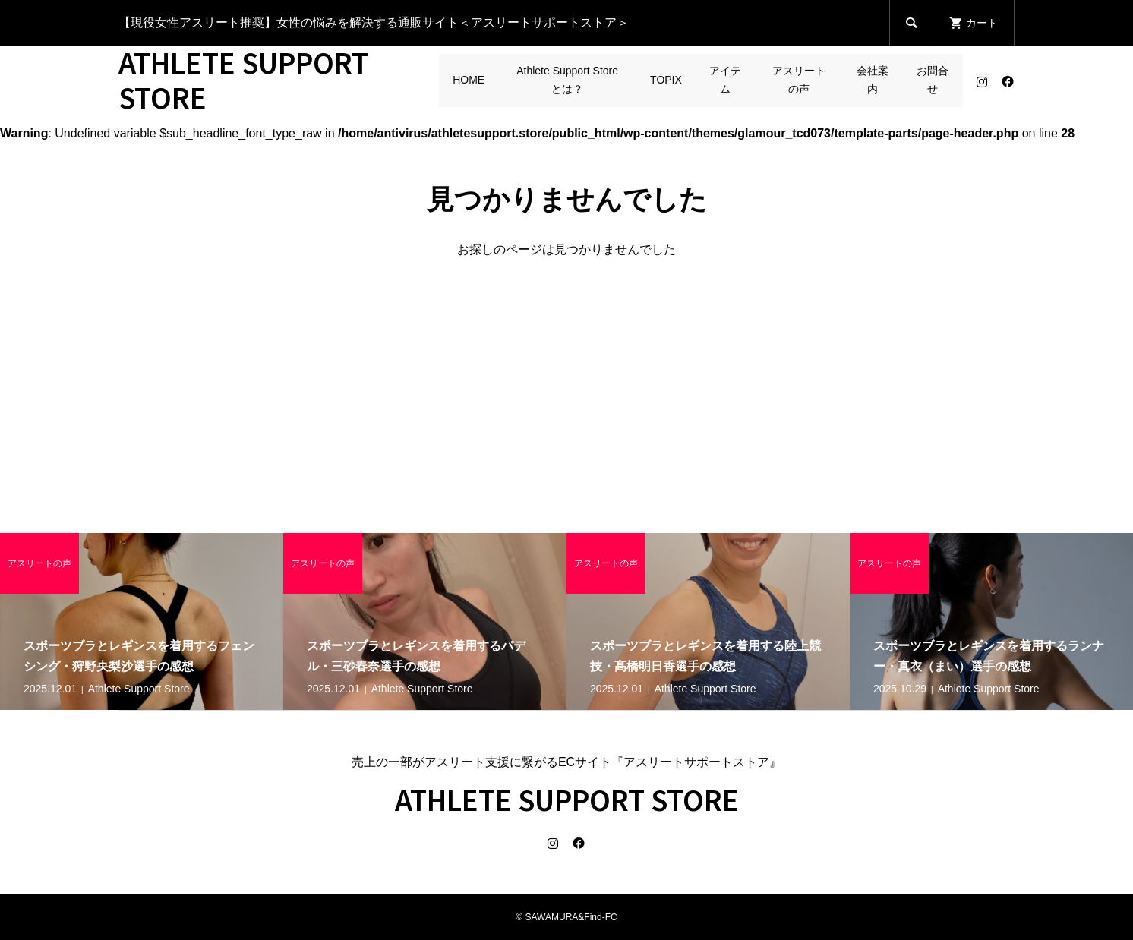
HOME (468, 80)
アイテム (725, 80)
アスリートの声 (798, 80)
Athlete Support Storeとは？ (567, 80)
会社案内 (872, 80)
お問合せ (932, 80)
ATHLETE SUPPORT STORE (243, 79)
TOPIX (666, 80)
